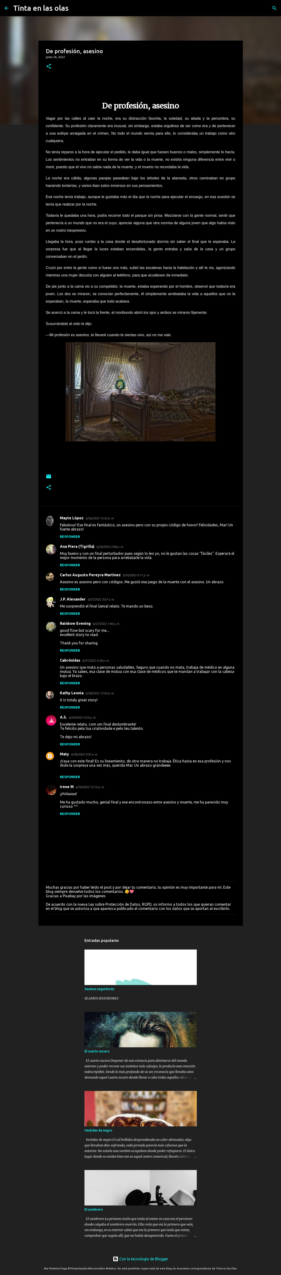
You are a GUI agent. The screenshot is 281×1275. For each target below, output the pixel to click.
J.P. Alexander (73, 599)
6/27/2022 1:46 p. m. (106, 623)
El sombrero (93, 1209)
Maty (64, 754)
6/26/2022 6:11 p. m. (136, 575)
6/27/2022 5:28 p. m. (95, 660)
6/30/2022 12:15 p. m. (90, 787)
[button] (48, 66)
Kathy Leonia (72, 693)
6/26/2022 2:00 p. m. (110, 546)
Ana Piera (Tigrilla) (77, 546)
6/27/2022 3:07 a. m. (101, 599)
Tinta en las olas (41, 8)
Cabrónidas (70, 660)
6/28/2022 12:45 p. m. (99, 693)
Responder (70, 536)
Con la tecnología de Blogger (140, 1259)
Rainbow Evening (75, 623)
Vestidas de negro (98, 1130)
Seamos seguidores (99, 989)
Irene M (67, 787)
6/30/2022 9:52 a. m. (84, 754)
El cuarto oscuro (96, 1051)
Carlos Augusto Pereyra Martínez (90, 575)
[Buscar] (75, 8)
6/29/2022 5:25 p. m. (82, 717)
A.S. (63, 717)
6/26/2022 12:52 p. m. (99, 518)
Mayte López (72, 518)
